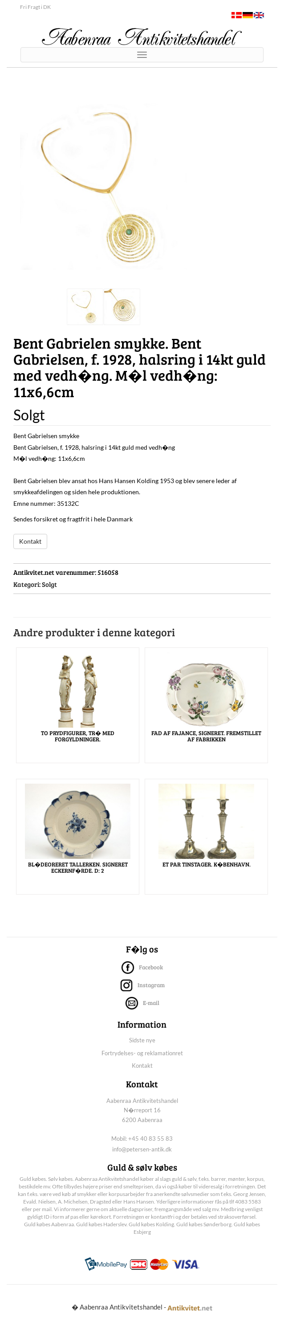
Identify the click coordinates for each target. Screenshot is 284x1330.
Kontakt (30, 541)
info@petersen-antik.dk (142, 1149)
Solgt (49, 584)
